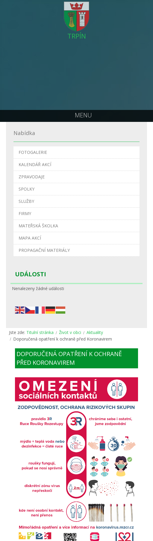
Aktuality (95, 332)
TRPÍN (76, 35)
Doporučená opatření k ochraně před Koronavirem (69, 358)
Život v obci (70, 332)
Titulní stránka (40, 332)
